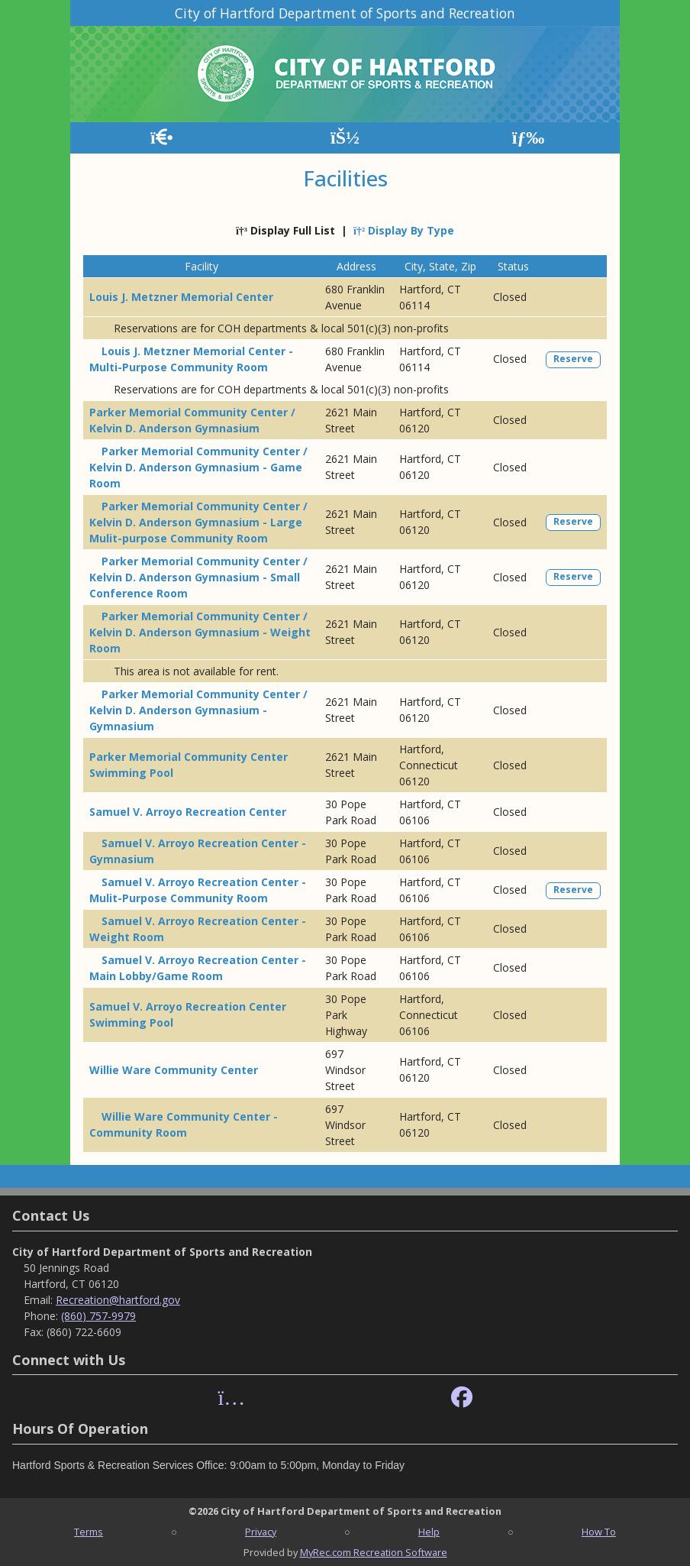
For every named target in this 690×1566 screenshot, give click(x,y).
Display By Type (403, 230)
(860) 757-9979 (98, 1316)
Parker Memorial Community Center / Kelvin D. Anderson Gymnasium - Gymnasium (198, 710)
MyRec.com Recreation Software (373, 1552)
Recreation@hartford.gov (118, 1300)
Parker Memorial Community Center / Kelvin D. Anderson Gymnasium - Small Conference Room (198, 577)
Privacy (260, 1531)
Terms (88, 1531)
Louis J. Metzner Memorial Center (181, 297)
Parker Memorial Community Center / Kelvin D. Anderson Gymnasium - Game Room (198, 467)
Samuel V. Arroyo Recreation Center (187, 811)
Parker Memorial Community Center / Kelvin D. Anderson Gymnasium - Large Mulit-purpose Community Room (198, 522)
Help (429, 1531)
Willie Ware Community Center (173, 1070)
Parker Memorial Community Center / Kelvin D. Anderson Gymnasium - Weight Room (200, 632)
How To (599, 1531)
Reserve (573, 358)
